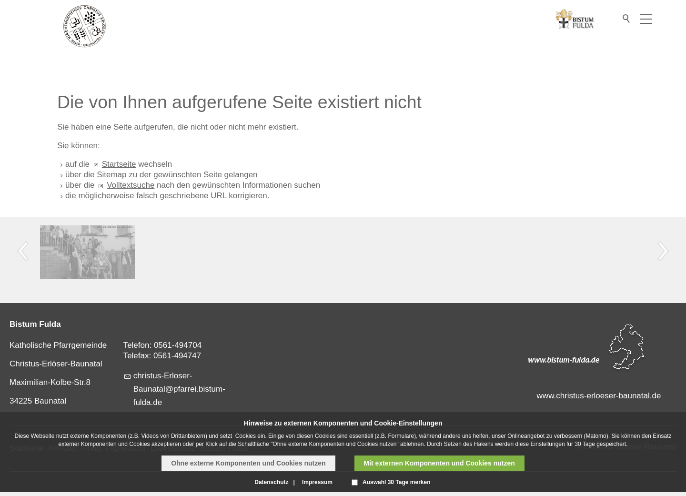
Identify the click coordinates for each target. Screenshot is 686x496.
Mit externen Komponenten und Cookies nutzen (439, 463)
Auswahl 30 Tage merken (397, 482)
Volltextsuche (130, 185)
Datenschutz (271, 482)
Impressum (317, 482)
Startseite (119, 164)
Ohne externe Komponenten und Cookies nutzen (248, 463)
